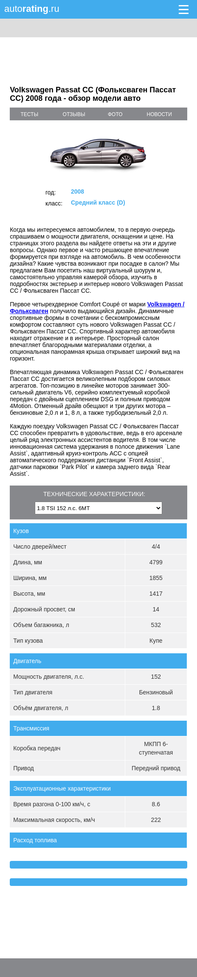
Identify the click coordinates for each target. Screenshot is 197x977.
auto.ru (31, 8)
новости (159, 114)
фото (115, 114)
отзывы (74, 114)
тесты (29, 114)
